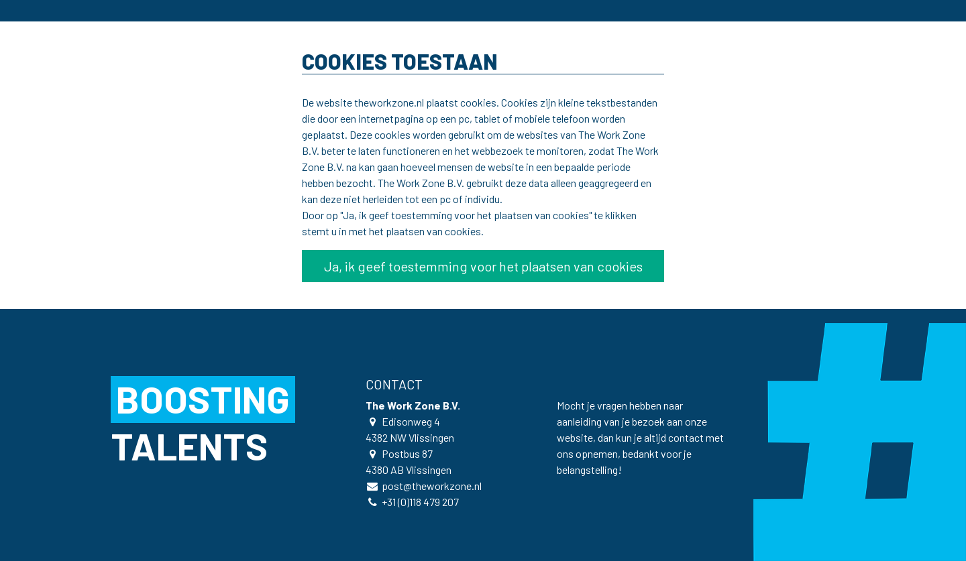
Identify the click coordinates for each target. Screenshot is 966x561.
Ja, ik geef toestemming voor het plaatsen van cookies (483, 266)
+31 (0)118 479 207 (420, 501)
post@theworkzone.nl (432, 485)
